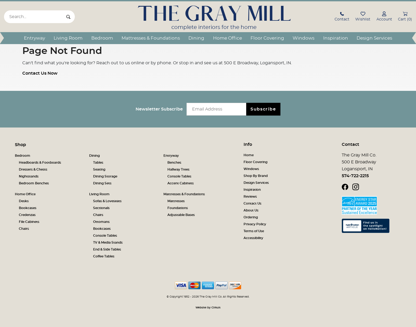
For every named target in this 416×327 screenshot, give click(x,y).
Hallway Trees (178, 169)
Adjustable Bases (181, 214)
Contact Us (252, 203)
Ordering (251, 217)
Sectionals (101, 208)
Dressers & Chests (33, 169)
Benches (174, 162)
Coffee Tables (103, 256)
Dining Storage (105, 176)
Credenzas (27, 214)
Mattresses (176, 201)
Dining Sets (102, 183)
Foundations (177, 208)
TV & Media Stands (108, 242)
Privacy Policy (255, 224)
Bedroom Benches (34, 183)
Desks (24, 201)
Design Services (374, 38)
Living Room (68, 38)
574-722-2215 (355, 176)
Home (249, 155)
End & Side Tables (107, 249)
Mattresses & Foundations (151, 38)
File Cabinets (29, 221)
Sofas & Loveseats (107, 201)
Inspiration (335, 38)
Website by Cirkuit (208, 307)
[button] (342, 17)
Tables (98, 162)
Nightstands (28, 176)
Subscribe (263, 109)
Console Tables (179, 176)
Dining (196, 38)
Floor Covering (267, 38)
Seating (99, 169)
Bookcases (27, 208)
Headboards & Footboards (40, 162)
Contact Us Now (40, 73)
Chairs (24, 228)
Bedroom (102, 38)
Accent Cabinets (180, 183)
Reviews (250, 196)
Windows (303, 38)
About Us (251, 210)
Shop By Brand (256, 175)
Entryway (34, 38)
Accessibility (253, 238)
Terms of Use (254, 231)
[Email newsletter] (218, 109)
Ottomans (101, 221)
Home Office (227, 38)
